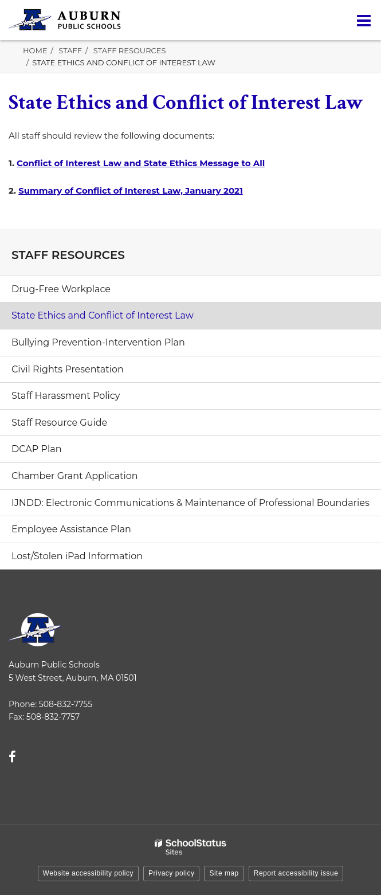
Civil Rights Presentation (67, 369)
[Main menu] (364, 20)
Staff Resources (129, 50)
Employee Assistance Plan (90, 532)
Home (35, 50)
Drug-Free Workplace (61, 289)
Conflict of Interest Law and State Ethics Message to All (141, 163)
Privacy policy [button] (171, 873)
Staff (70, 50)
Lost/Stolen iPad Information (77, 556)
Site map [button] (223, 873)
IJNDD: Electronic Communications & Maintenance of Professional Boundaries (190, 502)
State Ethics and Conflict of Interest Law (102, 315)
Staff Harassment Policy (65, 395)
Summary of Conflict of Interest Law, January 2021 (130, 190)
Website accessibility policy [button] (88, 873)
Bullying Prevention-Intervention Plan (98, 342)
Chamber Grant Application (74, 475)
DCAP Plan (36, 448)
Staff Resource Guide (59, 422)
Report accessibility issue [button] (296, 873)
